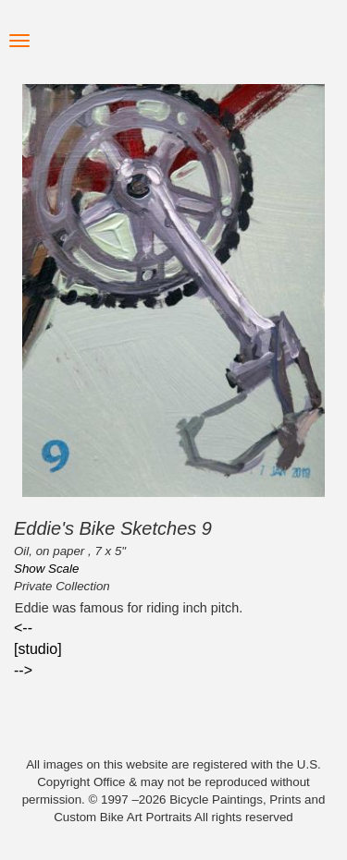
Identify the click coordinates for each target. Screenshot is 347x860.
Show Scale (46, 568)
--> (23, 670)
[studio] (38, 649)
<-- (23, 628)
